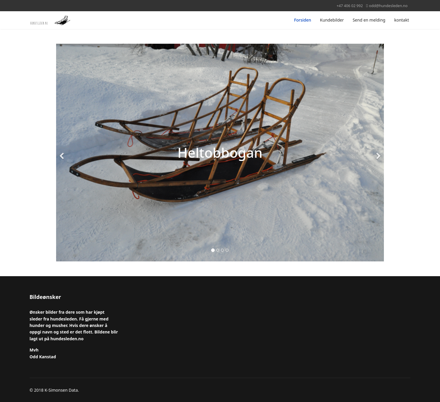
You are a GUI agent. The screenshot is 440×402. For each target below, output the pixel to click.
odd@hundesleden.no (388, 5)
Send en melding (369, 20)
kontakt (401, 20)
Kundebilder (332, 20)
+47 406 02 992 (350, 5)
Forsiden (302, 20)
